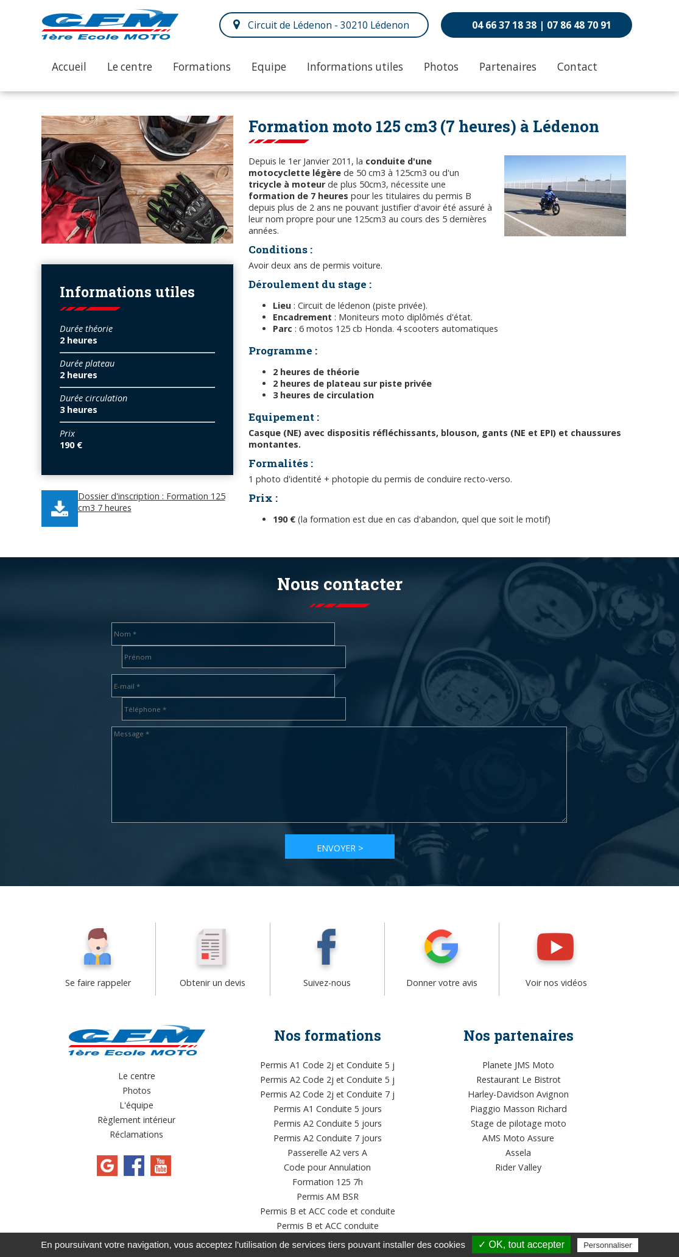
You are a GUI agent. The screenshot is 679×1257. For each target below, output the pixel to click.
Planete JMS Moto (518, 1019)
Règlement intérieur (136, 1074)
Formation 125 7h (327, 1136)
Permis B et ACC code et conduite (327, 1165)
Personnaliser (607, 1245)
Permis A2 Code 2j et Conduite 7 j (327, 1048)
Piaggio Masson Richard (518, 1063)
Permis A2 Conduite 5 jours (327, 1077)
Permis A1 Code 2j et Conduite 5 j (327, 1019)
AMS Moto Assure (518, 1092)
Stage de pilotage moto (518, 1077)
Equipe (269, 67)
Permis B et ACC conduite (327, 1180)
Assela (518, 1107)
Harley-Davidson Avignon (518, 1048)
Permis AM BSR (328, 1151)
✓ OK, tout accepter (521, 1244)
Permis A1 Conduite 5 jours (327, 1063)
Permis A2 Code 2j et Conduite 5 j (327, 1034)
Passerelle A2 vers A (327, 1107)
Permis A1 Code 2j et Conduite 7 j (327, 1194)
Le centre (129, 67)
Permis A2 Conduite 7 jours (327, 1092)
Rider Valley (518, 1121)
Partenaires (508, 67)
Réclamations (136, 1088)
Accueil (69, 67)
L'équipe (136, 1059)
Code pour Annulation (327, 1121)
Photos (441, 67)
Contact (577, 67)
